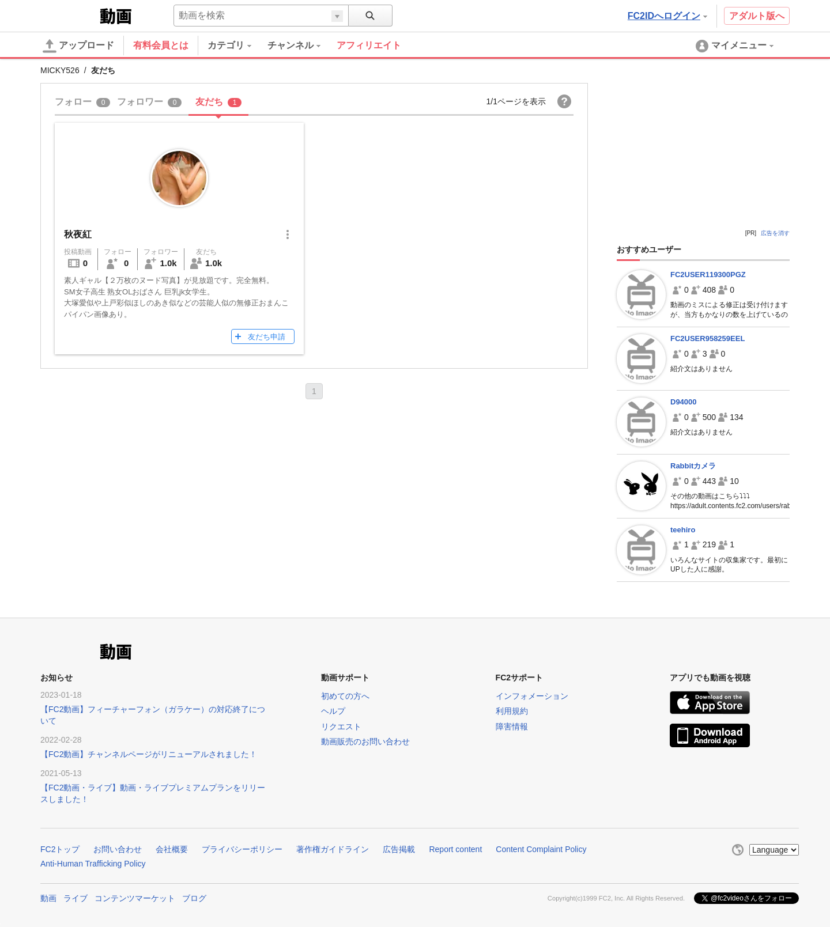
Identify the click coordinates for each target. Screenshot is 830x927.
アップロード (78, 46)
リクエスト (341, 726)
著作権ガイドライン (332, 849)
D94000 (683, 402)
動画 (48, 898)
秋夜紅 (78, 234)
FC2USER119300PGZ (708, 274)
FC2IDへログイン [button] (667, 16)
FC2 (68, 15)
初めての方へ (345, 696)
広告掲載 (399, 849)
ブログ (194, 898)
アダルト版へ (756, 16)
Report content (455, 849)
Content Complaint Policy (541, 849)
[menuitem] (237, 45)
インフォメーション (532, 696)
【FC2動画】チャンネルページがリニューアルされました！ (148, 754)
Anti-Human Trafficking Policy (93, 863)
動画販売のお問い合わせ (365, 741)
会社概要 (172, 849)
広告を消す (775, 233)
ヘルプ (333, 711)
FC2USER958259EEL (707, 338)
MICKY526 (60, 70)
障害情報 (512, 726)
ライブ (75, 898)
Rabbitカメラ (693, 465)
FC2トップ (60, 849)
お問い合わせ (117, 849)
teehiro (682, 529)
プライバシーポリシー (242, 849)
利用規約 (512, 711)
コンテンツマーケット (135, 898)
